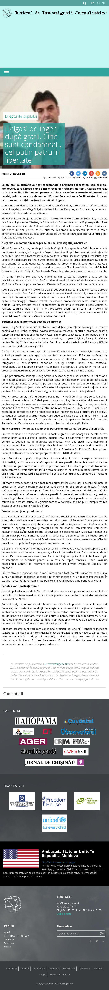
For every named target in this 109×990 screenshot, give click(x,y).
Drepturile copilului (21, 116)
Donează (9, 943)
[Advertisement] (54, 41)
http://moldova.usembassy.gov (58, 862)
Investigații (11, 968)
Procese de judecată (60, 974)
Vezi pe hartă (64, 913)
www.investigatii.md (56, 664)
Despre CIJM (69, 968)
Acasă (7, 932)
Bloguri (42, 974)
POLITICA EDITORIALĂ (16, 935)
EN (103, 3)
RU (98, 3)
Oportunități (84, 968)
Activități (25, 968)
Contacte (9, 939)
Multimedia (54, 968)
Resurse (98, 968)
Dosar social (39, 968)
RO (92, 3)
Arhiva (7, 946)
